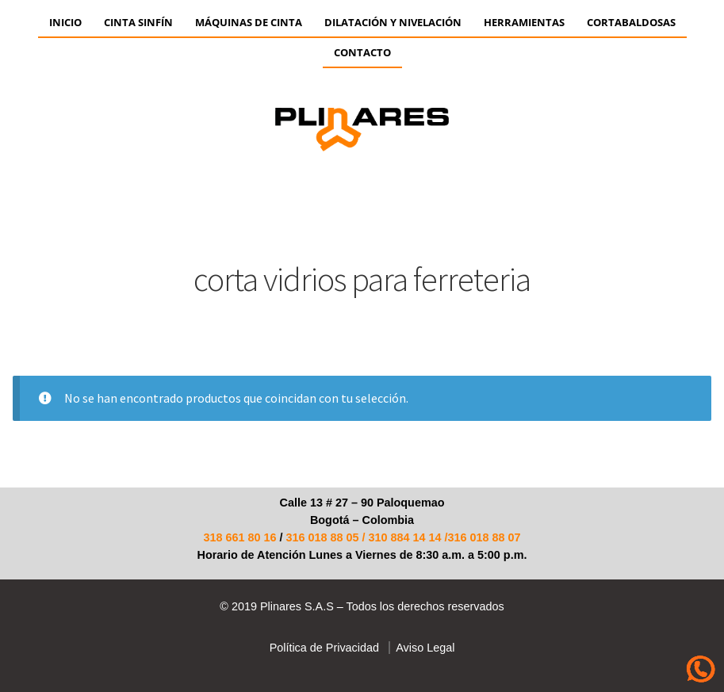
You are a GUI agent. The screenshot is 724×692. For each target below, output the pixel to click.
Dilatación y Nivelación (393, 22)
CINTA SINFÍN (138, 22)
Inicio (65, 22)
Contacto (362, 52)
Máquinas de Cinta (248, 22)
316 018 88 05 (321, 537)
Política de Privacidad (324, 647)
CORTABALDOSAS (631, 22)
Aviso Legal (422, 647)
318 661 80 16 (239, 537)
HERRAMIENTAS (524, 22)
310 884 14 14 (405, 537)
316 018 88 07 (484, 537)
